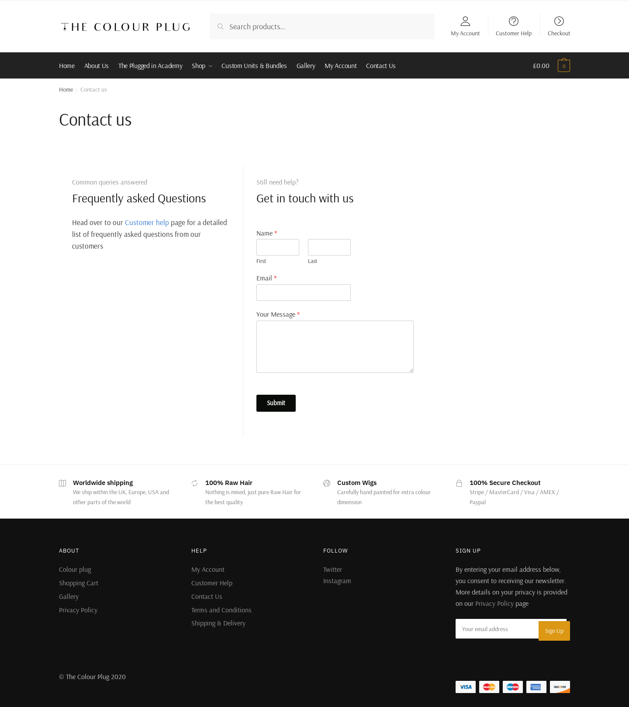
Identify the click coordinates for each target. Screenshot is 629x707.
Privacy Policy (78, 609)
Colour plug (75, 569)
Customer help (147, 222)
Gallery (69, 596)
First (261, 260)
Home (66, 89)
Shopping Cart (78, 582)
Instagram (337, 580)
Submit (276, 403)
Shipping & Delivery (218, 622)
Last (312, 260)
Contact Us (206, 596)
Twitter (332, 569)
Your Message (278, 314)
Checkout (559, 32)
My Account (465, 32)
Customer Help (514, 32)
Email (266, 277)
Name (266, 233)
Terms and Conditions (221, 609)
